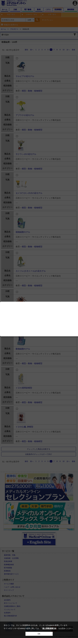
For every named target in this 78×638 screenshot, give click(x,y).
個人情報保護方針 (49, 628)
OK (39, 634)
